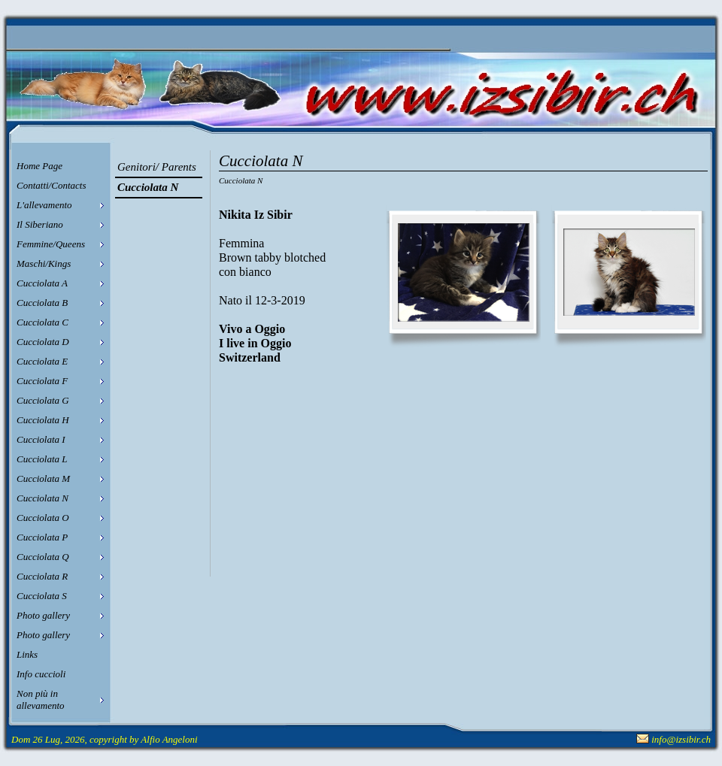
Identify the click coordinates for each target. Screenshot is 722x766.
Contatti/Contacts (51, 185)
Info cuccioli (41, 674)
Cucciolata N (42, 498)
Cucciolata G (43, 400)
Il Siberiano (40, 224)
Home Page (39, 165)
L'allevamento (44, 204)
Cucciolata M (43, 478)
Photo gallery (43, 615)
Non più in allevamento (41, 699)
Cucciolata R (42, 576)
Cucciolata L (42, 459)
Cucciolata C (42, 322)
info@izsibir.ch (681, 739)
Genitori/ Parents (156, 167)
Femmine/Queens (51, 244)
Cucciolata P (42, 537)
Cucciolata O (43, 517)
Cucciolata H (43, 419)
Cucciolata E (42, 361)
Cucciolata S (42, 595)
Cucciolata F (42, 380)
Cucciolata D (43, 341)
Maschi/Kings (44, 263)
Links (27, 654)
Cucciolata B (42, 302)
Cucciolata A (42, 283)
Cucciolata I (41, 439)
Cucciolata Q (43, 556)
